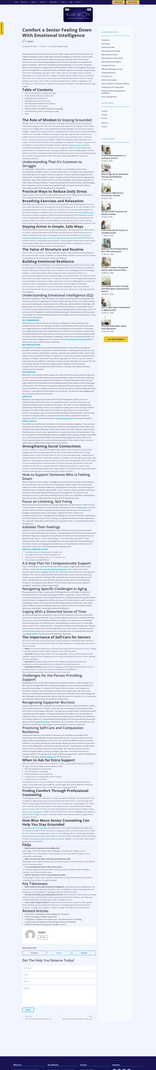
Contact (78, 2)
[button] (34, 953)
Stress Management (109, 97)
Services (43, 2)
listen (84, 507)
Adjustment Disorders (109, 54)
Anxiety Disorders (108, 47)
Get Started (132, 2)
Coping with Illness (108, 73)
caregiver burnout (43, 722)
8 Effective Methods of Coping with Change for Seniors (45, 924)
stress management (64, 418)
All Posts (43, 937)
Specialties (54, 2)
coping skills (31, 634)
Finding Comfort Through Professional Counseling (44, 109)
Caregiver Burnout (108, 65)
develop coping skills (48, 757)
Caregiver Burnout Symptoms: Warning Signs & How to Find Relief (50, 922)
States (34, 2)
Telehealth (105, 40)
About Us (25, 2)
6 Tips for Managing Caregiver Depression (41, 917)
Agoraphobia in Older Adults (112, 58)
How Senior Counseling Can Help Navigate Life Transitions (47, 914)
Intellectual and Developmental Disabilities (113, 92)
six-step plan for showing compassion (52, 569)
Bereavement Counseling (110, 51)
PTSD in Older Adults (109, 80)
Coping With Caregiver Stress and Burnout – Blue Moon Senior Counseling (53, 919)
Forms (64, 2)
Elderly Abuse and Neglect (111, 62)
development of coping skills (77, 339)
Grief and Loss (106, 76)
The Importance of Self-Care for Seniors (40, 103)
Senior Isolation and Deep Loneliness (115, 84)
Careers (104, 115)
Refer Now (118, 2)
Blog (71, 2)
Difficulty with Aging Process (112, 69)
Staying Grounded (77, 120)
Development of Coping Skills (112, 87)
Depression (105, 44)
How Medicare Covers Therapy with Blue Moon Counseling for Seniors (115, 289)
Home (16, 2)
